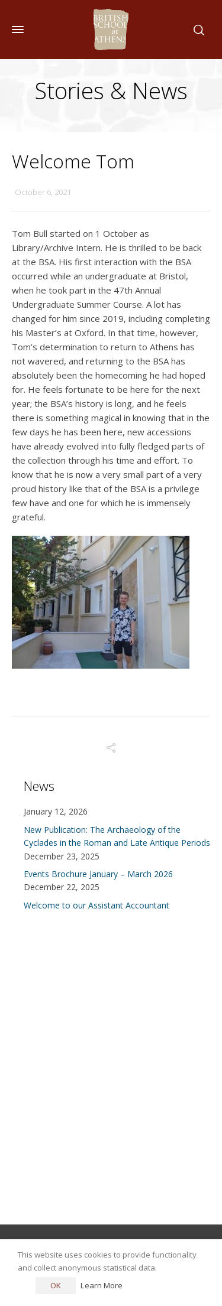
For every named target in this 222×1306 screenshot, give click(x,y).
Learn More (102, 1285)
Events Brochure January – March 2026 (98, 874)
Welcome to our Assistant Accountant (96, 905)
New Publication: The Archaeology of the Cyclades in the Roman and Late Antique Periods (117, 836)
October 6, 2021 (43, 192)
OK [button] (55, 1285)
